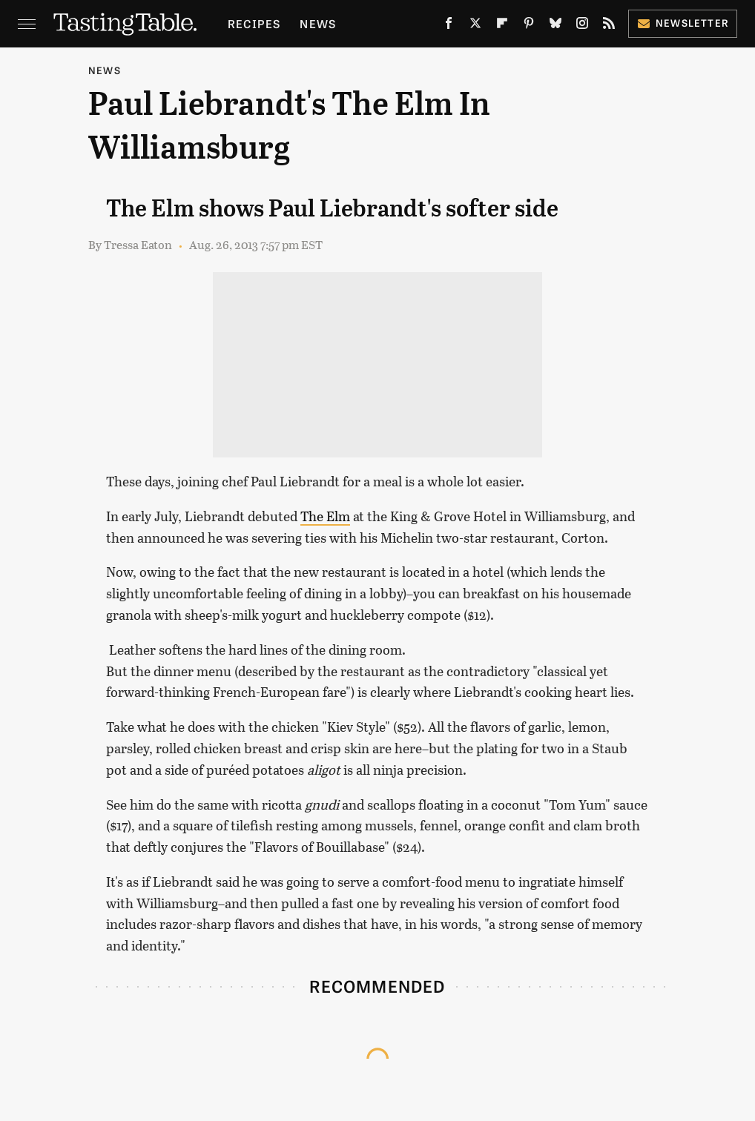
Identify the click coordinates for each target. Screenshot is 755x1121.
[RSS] (608, 26)
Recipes (254, 23)
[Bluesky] (555, 26)
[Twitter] (475, 26)
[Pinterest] (528, 26)
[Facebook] (448, 26)
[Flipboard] (502, 26)
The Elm (325, 516)
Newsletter (682, 23)
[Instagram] (582, 26)
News (318, 23)
